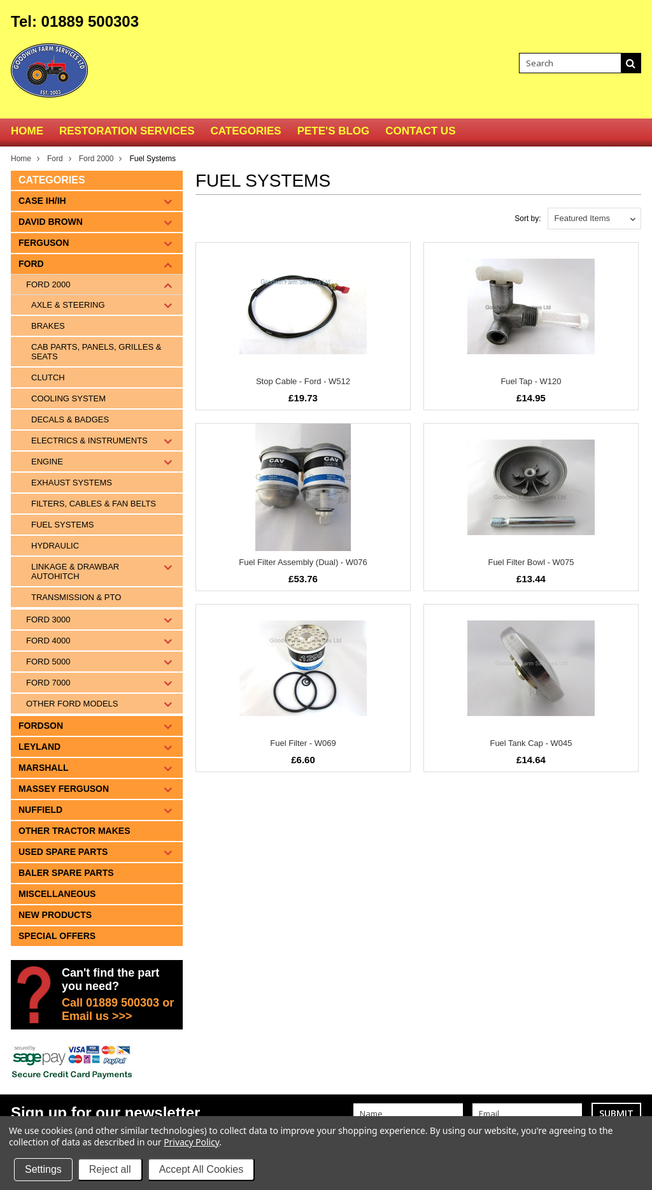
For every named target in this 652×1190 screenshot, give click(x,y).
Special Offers (57, 936)
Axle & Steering (68, 305)
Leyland (39, 747)
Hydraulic (55, 545)
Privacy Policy (191, 1142)
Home (21, 158)
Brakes (48, 326)
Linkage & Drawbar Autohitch (75, 571)
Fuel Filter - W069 (303, 743)
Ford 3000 (48, 619)
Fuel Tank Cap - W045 (531, 743)
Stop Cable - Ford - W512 (303, 381)
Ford (55, 158)
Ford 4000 (48, 640)
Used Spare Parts (63, 852)
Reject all (110, 1169)
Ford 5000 (48, 661)
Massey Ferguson (63, 789)
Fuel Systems (62, 524)
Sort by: (527, 218)
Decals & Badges (70, 419)
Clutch (48, 377)
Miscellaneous (57, 894)
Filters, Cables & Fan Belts (93, 503)
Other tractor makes (74, 831)
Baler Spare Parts (66, 873)
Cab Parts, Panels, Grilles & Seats (96, 351)
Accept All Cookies (201, 1169)
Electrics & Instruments (89, 440)
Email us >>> (97, 1016)
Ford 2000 (96, 158)
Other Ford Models (72, 703)
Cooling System (68, 398)
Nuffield (40, 810)
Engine (47, 461)
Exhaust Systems (71, 482)
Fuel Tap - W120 (530, 381)
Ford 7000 (48, 682)
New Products (55, 915)
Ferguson (43, 243)
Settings (43, 1169)
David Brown (50, 222)
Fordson (40, 725)
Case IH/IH (42, 201)
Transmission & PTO (76, 597)
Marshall (43, 768)
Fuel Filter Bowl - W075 (531, 562)
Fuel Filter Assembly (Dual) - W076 (303, 562)
